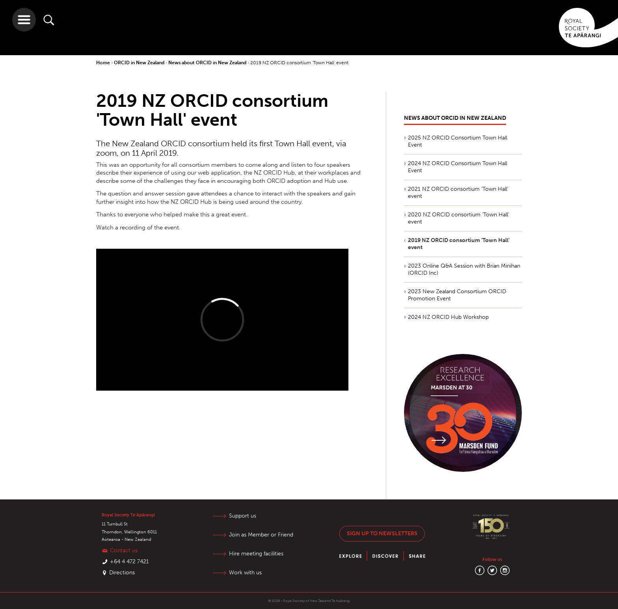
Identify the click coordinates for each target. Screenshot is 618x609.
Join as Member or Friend (261, 534)
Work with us (245, 572)
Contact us (124, 550)
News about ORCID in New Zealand (208, 62)
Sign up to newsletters (382, 533)
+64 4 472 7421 (129, 561)
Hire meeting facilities (256, 553)
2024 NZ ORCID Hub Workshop (448, 317)
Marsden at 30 (452, 387)
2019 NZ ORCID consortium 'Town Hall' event (299, 62)
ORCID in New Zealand (140, 62)
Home (103, 62)
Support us (242, 515)
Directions (122, 572)
